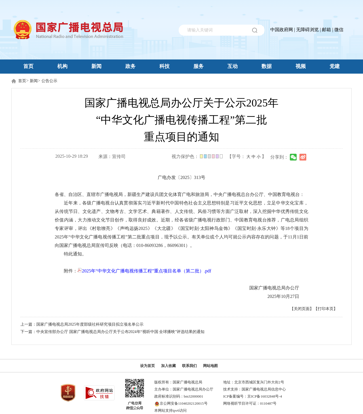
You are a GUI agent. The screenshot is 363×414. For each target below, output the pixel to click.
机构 (62, 66)
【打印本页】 (325, 309)
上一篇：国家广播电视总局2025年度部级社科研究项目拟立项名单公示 (81, 324)
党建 (335, 66)
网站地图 (210, 366)
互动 (232, 66)
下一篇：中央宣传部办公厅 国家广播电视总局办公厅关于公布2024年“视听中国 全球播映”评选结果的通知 (112, 332)
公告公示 (49, 81)
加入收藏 (168, 366)
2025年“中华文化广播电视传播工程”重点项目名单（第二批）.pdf (144, 270)
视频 (301, 66)
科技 (164, 66)
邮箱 (326, 29)
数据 (266, 66)
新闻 (96, 66)
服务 (198, 66)
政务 (130, 66)
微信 (338, 29)
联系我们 (189, 366)
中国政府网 (281, 29)
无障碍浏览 (307, 29)
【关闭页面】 (302, 309)
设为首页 (147, 366)
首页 (28, 66)
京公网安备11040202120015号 (184, 403)
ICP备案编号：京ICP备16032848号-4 (252, 396)
